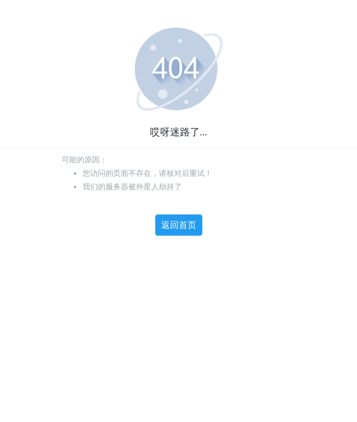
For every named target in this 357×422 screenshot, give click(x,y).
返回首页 (178, 225)
